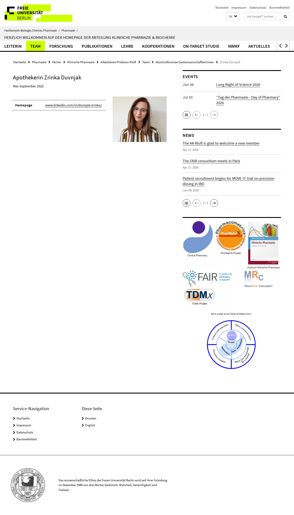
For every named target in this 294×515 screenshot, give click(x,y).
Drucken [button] (90, 418)
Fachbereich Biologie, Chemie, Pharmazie (32, 30)
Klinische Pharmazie (80, 62)
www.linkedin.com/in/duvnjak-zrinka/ (73, 105)
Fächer (56, 62)
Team (35, 46)
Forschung (61, 46)
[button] (233, 16)
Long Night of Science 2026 (238, 84)
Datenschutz (257, 7)
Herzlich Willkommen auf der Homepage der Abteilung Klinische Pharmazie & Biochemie (89, 37)
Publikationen (97, 46)
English (90, 425)
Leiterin (13, 46)
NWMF (234, 46)
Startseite (221, 7)
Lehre (127, 46)
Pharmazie (69, 30)
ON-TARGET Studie (201, 46)
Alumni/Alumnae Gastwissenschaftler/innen (185, 62)
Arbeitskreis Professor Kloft (118, 62)
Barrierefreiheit (279, 7)
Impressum (239, 7)
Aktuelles (259, 46)
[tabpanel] (90, 121)
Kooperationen (158, 46)
